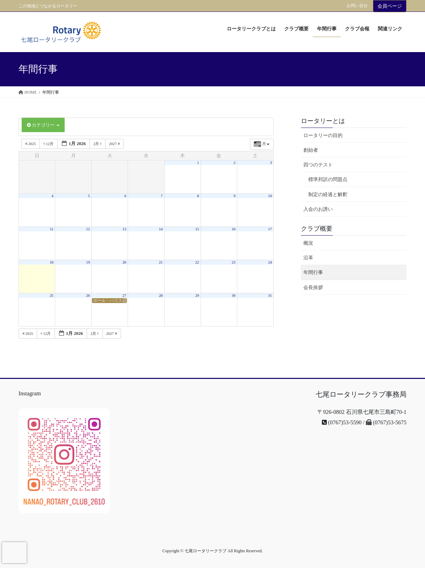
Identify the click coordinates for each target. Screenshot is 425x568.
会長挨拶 (313, 287)
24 (270, 262)
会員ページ (389, 6)
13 (125, 229)
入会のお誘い (318, 209)
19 (88, 262)
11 (51, 229)
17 (270, 229)
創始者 (310, 150)
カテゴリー (43, 125)
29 (197, 295)
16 (234, 229)
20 (125, 262)
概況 (308, 243)
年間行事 (313, 272)
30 (234, 295)
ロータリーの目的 (323, 135)
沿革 (308, 257)
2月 (97, 144)
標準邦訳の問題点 (327, 179)
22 (197, 262)
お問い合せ (357, 5)
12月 (49, 144)
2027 (115, 144)
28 (161, 295)
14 (161, 229)
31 (270, 295)
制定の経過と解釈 (327, 194)
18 (51, 262)
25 (51, 295)
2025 (31, 144)
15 (197, 229)
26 (88, 295)
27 (125, 295)
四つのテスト (318, 164)
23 (234, 262)
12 (88, 229)
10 (270, 196)
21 (161, 262)
